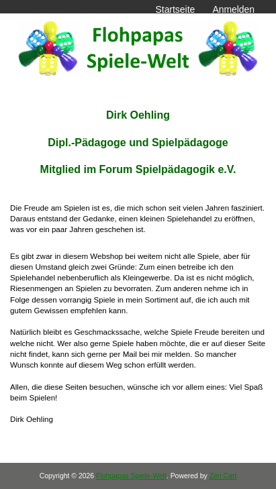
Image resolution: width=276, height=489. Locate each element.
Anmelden (233, 9)
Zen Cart (223, 476)
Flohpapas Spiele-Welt (131, 476)
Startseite (175, 9)
